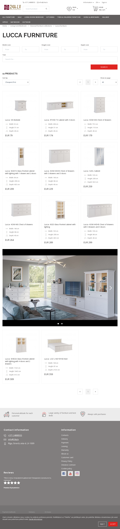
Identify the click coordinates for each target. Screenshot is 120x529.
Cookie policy (66, 468)
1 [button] (58, 324)
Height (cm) (46, 45)
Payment (64, 442)
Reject (102, 524)
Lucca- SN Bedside (12, 120)
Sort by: (5, 78)
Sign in (104, 2)
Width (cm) (6, 45)
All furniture (8, 17)
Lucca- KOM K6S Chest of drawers (19, 224)
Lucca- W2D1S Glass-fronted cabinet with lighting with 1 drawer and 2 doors (20, 172)
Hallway (105, 17)
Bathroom (15, 22)
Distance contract (68, 465)
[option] (60, 287)
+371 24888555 (30, 2)
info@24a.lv (43, 2)
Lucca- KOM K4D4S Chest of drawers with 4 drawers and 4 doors (98, 225)
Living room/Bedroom (34, 17)
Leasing (64, 446)
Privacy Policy (66, 461)
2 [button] (62, 324)
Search (104, 67)
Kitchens (50, 17)
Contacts (64, 435)
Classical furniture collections (41, 26)
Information (88, 2)
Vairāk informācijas (35, 519)
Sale (20, 17)
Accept (113, 524)
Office (5, 22)
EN (98, 2)
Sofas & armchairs (91, 17)
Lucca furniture (61, 26)
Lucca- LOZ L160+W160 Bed (55, 359)
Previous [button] (9, 287)
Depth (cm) (85, 45)
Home (4, 26)
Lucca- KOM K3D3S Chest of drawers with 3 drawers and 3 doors (59, 172)
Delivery (64, 439)
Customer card (67, 457)
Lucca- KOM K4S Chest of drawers (97, 120)
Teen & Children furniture (69, 17)
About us (64, 454)
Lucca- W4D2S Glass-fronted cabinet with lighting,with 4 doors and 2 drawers (20, 361)
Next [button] (110, 287)
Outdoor (26, 22)
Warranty (65, 450)
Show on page (105, 78)
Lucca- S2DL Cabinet (91, 171)
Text (4, 55)
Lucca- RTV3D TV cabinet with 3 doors (59, 120)
